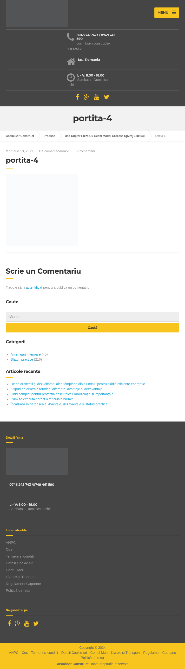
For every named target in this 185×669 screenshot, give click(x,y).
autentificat (34, 287)
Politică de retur (18, 590)
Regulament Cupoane (23, 584)
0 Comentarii (85, 151)
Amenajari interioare (26, 354)
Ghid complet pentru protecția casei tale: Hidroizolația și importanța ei (62, 394)
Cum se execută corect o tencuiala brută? (42, 399)
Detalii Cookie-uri (19, 563)
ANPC (11, 542)
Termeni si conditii (20, 556)
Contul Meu (15, 570)
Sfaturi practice (22, 359)
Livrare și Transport (21, 577)
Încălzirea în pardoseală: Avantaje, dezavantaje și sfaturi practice (59, 404)
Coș (9, 549)
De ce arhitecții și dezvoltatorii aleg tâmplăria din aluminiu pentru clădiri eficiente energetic (78, 384)
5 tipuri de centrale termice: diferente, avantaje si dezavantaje (56, 389)
